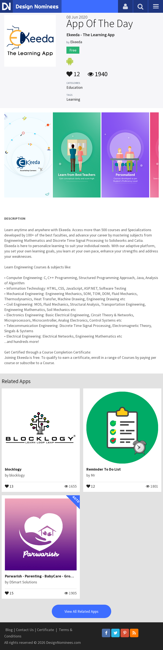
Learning (73, 99)
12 (73, 72)
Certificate (45, 629)
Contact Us (25, 629)
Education (74, 87)
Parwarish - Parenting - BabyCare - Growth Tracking (49, 576)
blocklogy (13, 469)
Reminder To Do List (103, 469)
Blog (9, 629)
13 (9, 486)
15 (9, 593)
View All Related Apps (81, 611)
